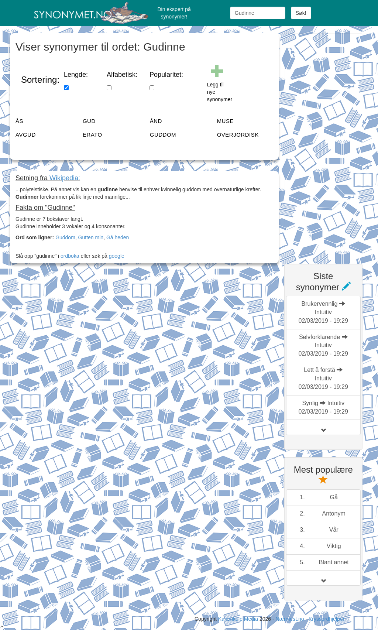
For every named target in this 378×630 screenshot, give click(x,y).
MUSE (225, 121)
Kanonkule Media (239, 619)
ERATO (92, 134)
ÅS (19, 121)
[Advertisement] (331, 144)
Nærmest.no (289, 619)
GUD (89, 121)
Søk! (301, 13)
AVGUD (26, 134)
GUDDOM (163, 134)
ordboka (69, 256)
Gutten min (90, 237)
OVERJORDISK (238, 134)
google (116, 256)
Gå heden (117, 237)
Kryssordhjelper (326, 619)
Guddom (65, 237)
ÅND (156, 121)
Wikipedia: (64, 178)
